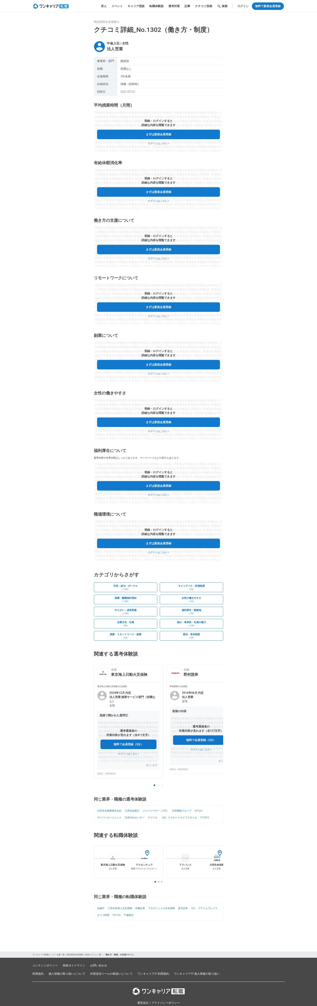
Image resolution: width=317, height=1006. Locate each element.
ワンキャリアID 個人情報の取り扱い (197, 973)
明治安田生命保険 (75, 954)
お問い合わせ (98, 965)
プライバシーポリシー (165, 1002)
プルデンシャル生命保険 (161, 908)
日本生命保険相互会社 (109, 810)
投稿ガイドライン (74, 965)
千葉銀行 (129, 915)
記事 (187, 6)
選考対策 (174, 6)
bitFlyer (199, 810)
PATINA (117, 915)
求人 (104, 6)
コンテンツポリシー (45, 965)
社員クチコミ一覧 (93, 954)
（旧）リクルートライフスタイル (179, 817)
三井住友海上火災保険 (120, 908)
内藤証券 (140, 908)
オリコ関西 (103, 915)
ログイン (243, 6)
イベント (117, 6)
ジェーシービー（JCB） (156, 810)
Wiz (193, 908)
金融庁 (101, 908)
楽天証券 (183, 908)
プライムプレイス (208, 908)
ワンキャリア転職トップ (43, 954)
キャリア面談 (136, 6)
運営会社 (143, 1002)
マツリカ (152, 817)
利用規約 (38, 973)
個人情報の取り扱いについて (67, 973)
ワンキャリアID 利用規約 (153, 973)
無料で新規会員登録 (268, 6)
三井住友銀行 (132, 810)
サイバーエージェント (109, 817)
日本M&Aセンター (134, 817)
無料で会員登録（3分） (129, 744)
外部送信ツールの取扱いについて (111, 973)
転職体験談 (156, 6)
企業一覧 (61, 954)
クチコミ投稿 (203, 6)
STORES (204, 817)
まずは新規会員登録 (158, 134)
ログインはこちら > (158, 143)
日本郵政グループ (181, 810)
